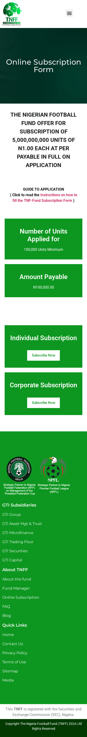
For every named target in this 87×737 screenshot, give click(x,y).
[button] (69, 13)
